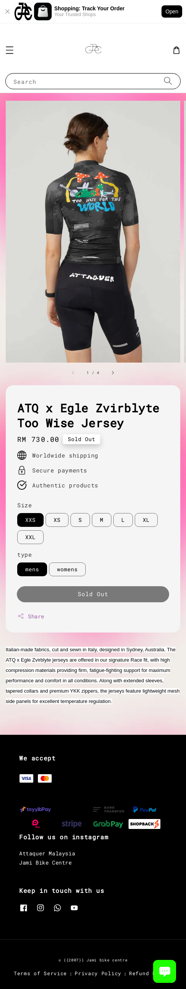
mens (32, 569)
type (24, 554)
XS (57, 519)
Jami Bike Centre (45, 862)
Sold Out (93, 594)
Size (24, 505)
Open (171, 11)
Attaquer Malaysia (47, 853)
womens (67, 569)
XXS (30, 519)
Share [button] (30, 616)
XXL (30, 537)
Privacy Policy (98, 973)
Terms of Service (40, 973)
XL (146, 519)
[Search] (168, 81)
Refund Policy (150, 973)
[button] (9, 50)
